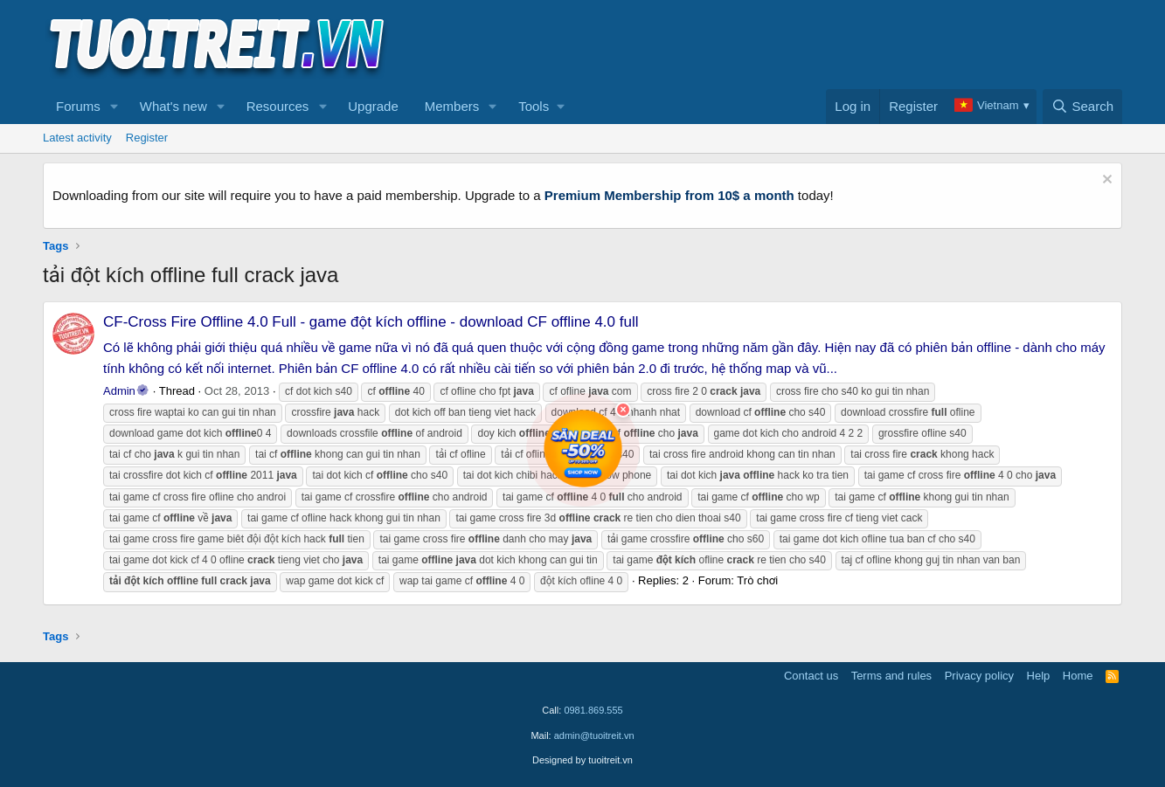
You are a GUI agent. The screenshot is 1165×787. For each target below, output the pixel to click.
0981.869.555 (593, 710)
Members (452, 106)
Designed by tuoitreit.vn (582, 760)
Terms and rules (891, 675)
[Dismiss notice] (1105, 181)
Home (1078, 675)
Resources (277, 106)
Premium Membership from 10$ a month (669, 195)
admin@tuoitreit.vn (594, 735)
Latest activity (77, 137)
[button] (114, 106)
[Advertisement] (804, 44)
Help (1039, 675)
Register (147, 137)
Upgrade (373, 106)
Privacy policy (979, 675)
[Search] (1082, 106)
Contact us (811, 675)
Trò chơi (757, 580)
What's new (173, 106)
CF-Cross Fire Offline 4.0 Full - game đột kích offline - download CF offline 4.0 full (371, 322)
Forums (78, 106)
